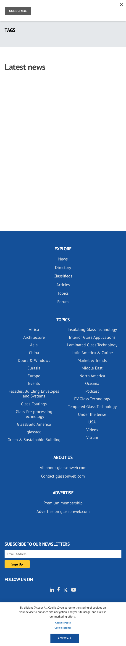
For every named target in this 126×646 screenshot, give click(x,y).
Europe (34, 375)
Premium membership (63, 503)
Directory (63, 267)
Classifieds (63, 276)
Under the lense (92, 414)
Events (34, 383)
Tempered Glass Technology (92, 406)
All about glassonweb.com (63, 467)
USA (92, 422)
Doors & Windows (34, 360)
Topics (63, 293)
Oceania (92, 383)
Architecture (34, 337)
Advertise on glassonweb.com (63, 511)
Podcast (92, 391)
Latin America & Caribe (92, 352)
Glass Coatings (34, 403)
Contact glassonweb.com (63, 476)
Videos (92, 429)
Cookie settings (63, 627)
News (63, 259)
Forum (63, 301)
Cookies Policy (63, 622)
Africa (34, 329)
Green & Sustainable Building (34, 439)
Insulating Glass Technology (92, 329)
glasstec (34, 431)
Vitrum (92, 437)
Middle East (92, 368)
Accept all (64, 638)
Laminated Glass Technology (92, 344)
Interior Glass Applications (92, 337)
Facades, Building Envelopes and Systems (34, 394)
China (34, 352)
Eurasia (33, 368)
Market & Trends (92, 360)
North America (92, 375)
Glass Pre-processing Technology (34, 414)
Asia (34, 344)
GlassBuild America (34, 424)
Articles (63, 284)
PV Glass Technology (92, 398)
